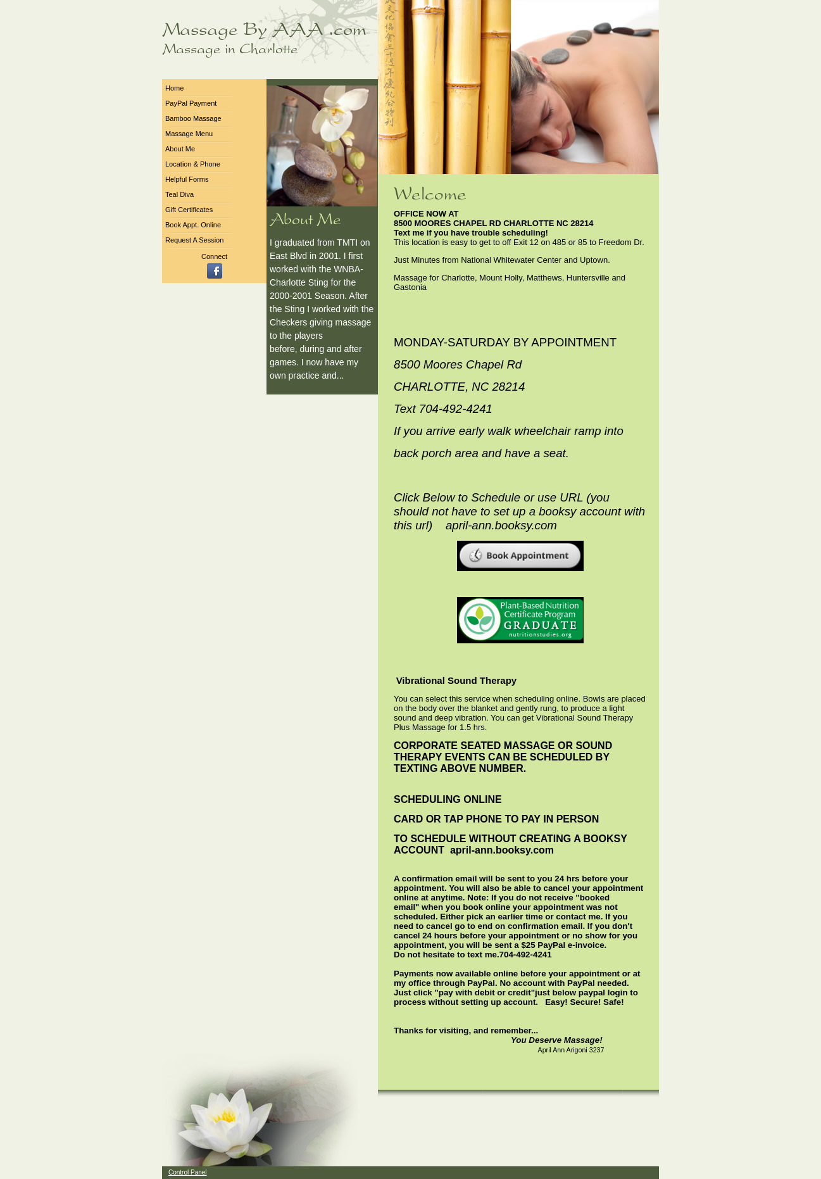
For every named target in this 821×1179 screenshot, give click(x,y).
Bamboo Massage (193, 118)
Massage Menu (189, 133)
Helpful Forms (186, 179)
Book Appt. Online (193, 225)
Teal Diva (179, 194)
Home (174, 88)
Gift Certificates (189, 209)
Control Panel (187, 1172)
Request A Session (194, 240)
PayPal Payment (190, 103)
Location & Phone (192, 164)
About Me (180, 149)
